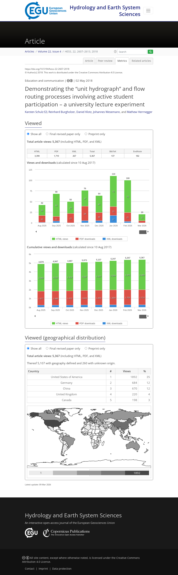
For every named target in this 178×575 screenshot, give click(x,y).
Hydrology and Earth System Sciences (105, 10)
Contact (29, 568)
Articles (29, 51)
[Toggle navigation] (148, 10)
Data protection (62, 568)
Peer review (105, 61)
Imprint (43, 568)
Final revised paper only (63, 134)
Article (89, 61)
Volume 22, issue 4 (49, 51)
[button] (115, 51)
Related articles (141, 61)
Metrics (122, 61)
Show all (34, 134)
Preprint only (95, 134)
